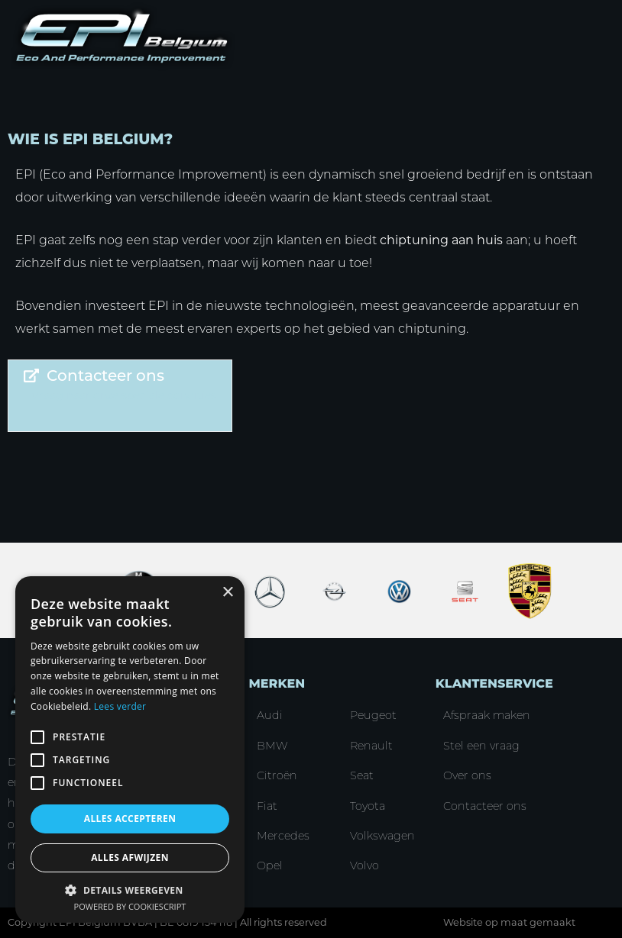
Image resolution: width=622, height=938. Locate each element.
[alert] (130, 749)
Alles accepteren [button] (130, 818)
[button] (130, 889)
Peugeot (373, 715)
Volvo (364, 865)
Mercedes (283, 836)
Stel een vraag (481, 746)
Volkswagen (382, 836)
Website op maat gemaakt (509, 922)
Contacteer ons (484, 806)
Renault (371, 746)
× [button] (227, 592)
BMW (272, 746)
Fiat (267, 806)
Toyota (367, 806)
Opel (270, 865)
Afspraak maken (486, 715)
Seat (362, 775)
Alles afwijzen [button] (130, 857)
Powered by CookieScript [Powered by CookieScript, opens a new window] (130, 906)
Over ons (467, 775)
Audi (270, 715)
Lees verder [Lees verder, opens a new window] (120, 706)
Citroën (277, 775)
